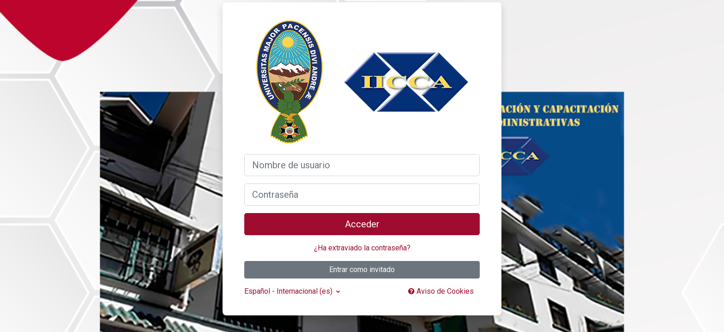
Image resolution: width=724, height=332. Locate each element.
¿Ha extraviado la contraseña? (362, 247)
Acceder (362, 224)
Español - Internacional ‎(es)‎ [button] (289, 291)
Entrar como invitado (362, 269)
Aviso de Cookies (441, 291)
